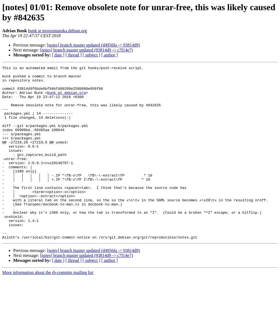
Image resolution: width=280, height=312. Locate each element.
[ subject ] (91, 55)
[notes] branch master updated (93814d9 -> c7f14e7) (86, 50)
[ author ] (109, 55)
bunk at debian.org (66, 98)
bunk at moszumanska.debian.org (57, 30)
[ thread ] (73, 55)
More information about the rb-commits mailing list (47, 307)
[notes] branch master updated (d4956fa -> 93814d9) (93, 45)
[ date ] (58, 55)
